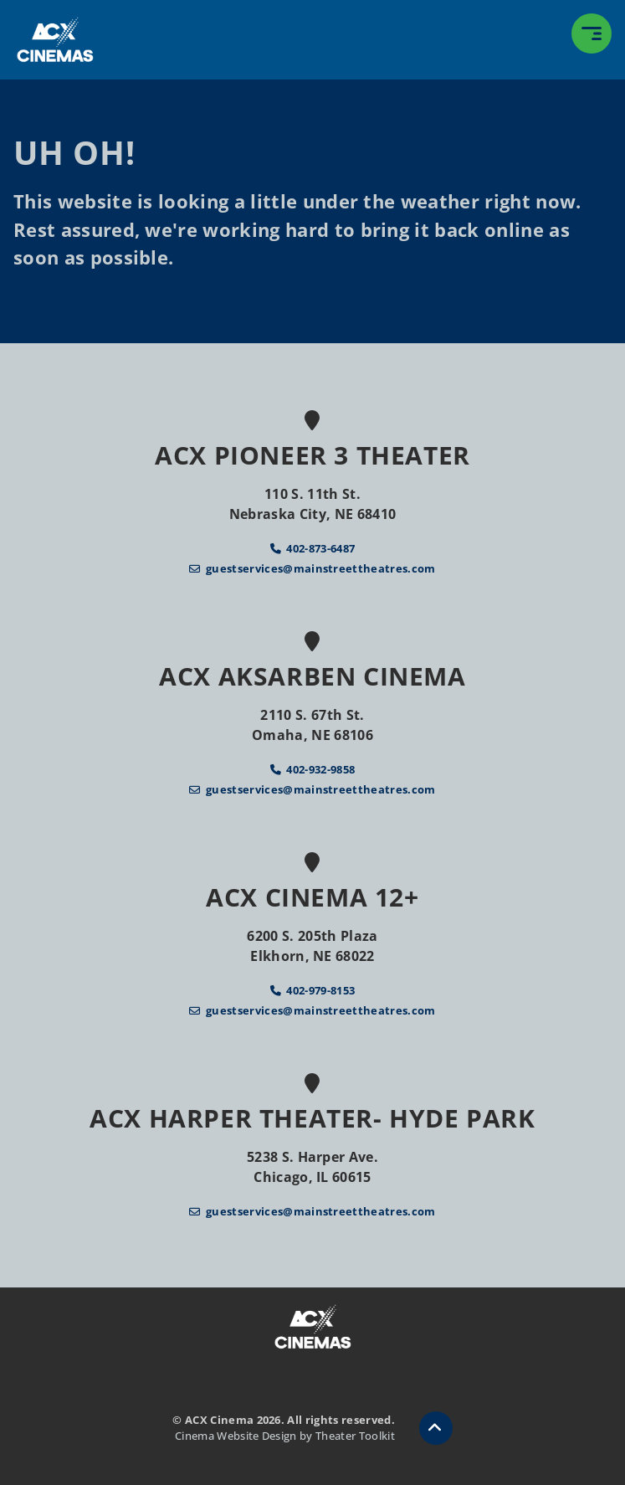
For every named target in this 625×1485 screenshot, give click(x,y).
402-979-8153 (320, 990)
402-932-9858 (320, 769)
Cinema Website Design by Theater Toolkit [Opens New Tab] (285, 1435)
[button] (591, 33)
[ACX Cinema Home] (55, 39)
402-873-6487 (320, 548)
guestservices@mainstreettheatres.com (321, 568)
